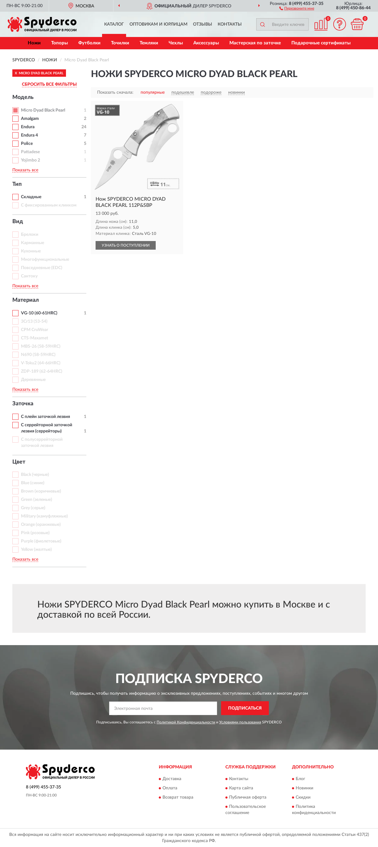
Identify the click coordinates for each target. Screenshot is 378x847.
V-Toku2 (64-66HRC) (40, 363)
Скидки (303, 798)
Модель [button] (23, 97)
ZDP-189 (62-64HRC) (41, 371)
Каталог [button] (114, 24)
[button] (296, 8)
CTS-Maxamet (34, 338)
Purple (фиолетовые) (41, 541)
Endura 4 (29, 135)
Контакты (230, 24)
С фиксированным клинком (48, 205)
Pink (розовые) (35, 533)
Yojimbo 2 (30, 160)
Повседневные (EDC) (41, 268)
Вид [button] (17, 221)
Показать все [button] (25, 170)
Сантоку (29, 276)
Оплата (169, 788)
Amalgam (30, 119)
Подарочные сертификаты (321, 43)
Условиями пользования (240, 722)
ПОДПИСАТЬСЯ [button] (245, 708)
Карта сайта (241, 788)
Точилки (120, 43)
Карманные (32, 243)
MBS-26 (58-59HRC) (40, 346)
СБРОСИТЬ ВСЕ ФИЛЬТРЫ (49, 84)
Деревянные (33, 380)
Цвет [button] (18, 462)
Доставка (171, 779)
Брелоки (29, 234)
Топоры (59, 43)
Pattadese (30, 152)
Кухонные (31, 251)
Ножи (34, 43)
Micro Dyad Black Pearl (43, 110)
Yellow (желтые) (36, 549)
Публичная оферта (247, 798)
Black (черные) (35, 475)
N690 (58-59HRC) (38, 355)
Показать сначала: (115, 92)
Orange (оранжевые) (41, 524)
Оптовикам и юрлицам (158, 24)
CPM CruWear (34, 330)
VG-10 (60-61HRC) (39, 313)
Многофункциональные (45, 259)
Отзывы (202, 24)
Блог (300, 779)
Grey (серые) (33, 508)
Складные (31, 197)
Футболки (89, 43)
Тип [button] (17, 184)
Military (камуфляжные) (44, 516)
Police (27, 143)
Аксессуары (206, 43)
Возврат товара (177, 798)
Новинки (304, 788)
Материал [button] (25, 300)
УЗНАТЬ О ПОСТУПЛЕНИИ (126, 245)
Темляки (149, 43)
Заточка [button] (22, 404)
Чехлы (176, 43)
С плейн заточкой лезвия (45, 417)
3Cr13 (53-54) (34, 321)
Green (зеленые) (36, 499)
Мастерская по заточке (255, 43)
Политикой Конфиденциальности (186, 722)
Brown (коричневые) (41, 491)
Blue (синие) (32, 483)
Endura (28, 127)
